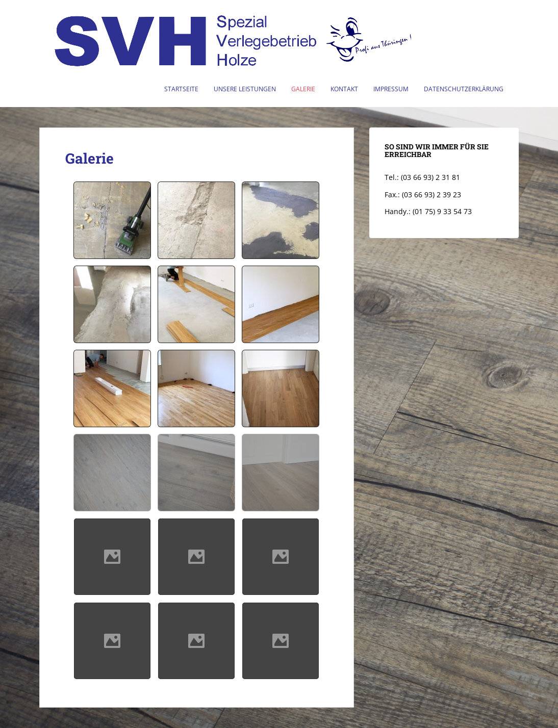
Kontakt (344, 89)
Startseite (181, 89)
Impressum (391, 89)
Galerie (303, 89)
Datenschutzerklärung (463, 89)
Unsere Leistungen (245, 89)
